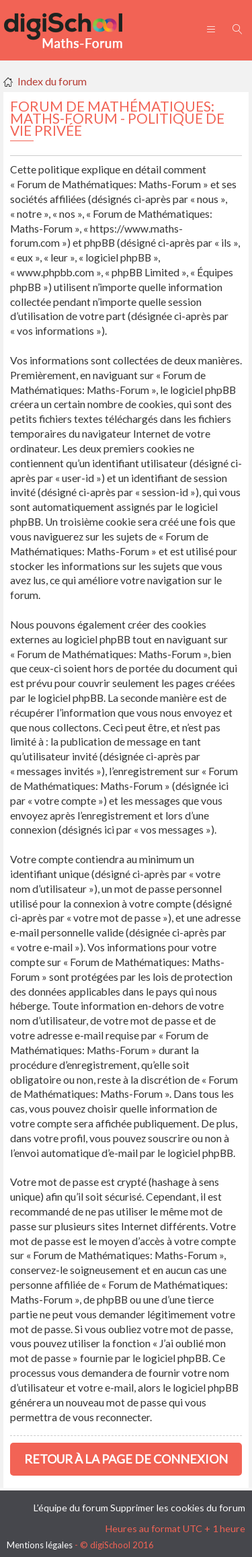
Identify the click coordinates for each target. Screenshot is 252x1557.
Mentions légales (40, 1545)
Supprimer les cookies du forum (177, 1507)
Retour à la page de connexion (126, 1458)
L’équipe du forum (71, 1507)
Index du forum (52, 81)
